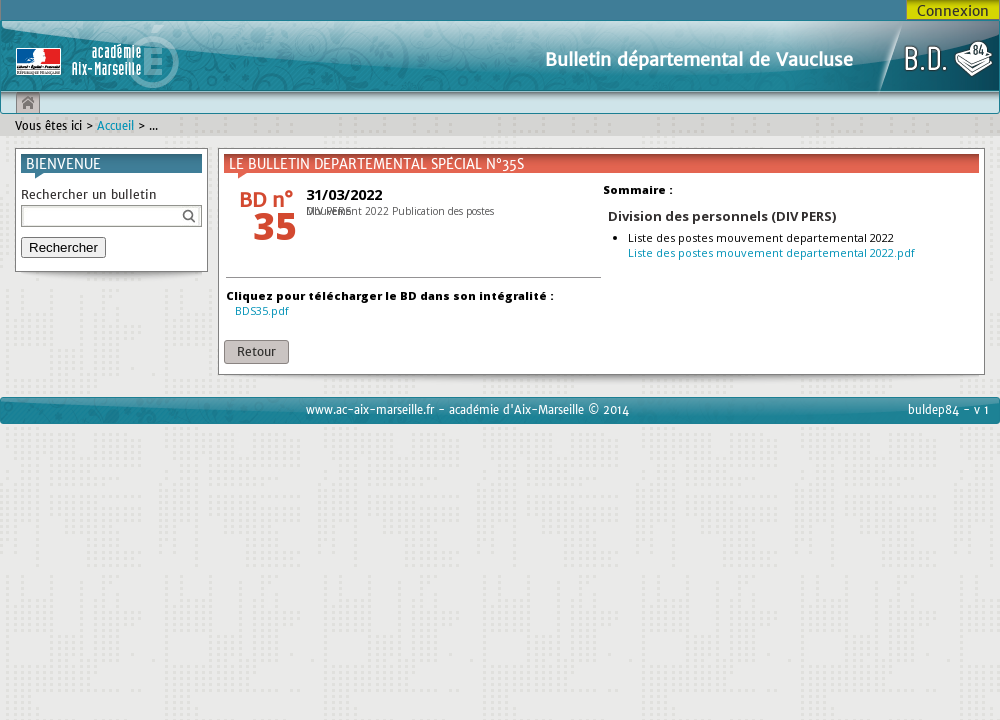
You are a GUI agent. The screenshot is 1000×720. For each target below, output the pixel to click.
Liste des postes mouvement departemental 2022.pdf (771, 252)
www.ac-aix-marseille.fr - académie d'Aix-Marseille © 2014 (467, 410)
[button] (256, 352)
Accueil (115, 126)
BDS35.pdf (262, 310)
